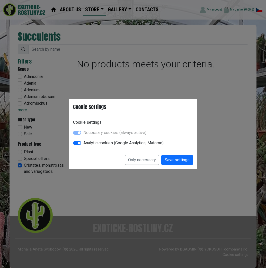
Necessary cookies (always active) (114, 132)
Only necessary (142, 159)
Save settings (177, 159)
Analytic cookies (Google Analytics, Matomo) (123, 142)
